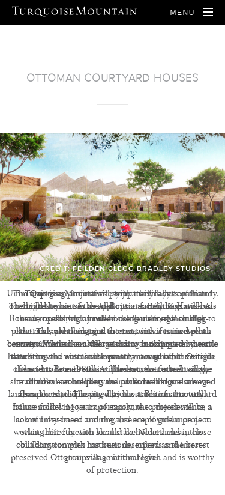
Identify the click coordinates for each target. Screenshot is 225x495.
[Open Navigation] (191, 12)
